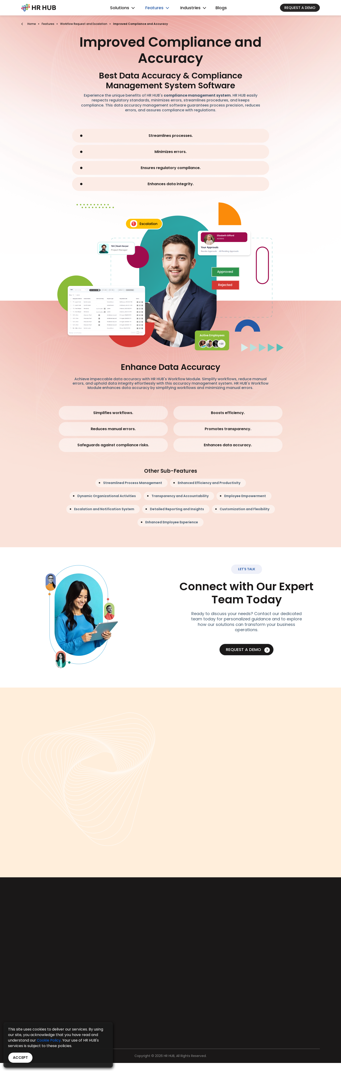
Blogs (221, 8)
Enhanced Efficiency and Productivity (209, 483)
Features (154, 8)
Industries (190, 8)
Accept (20, 1057)
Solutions (119, 8)
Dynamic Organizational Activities (106, 496)
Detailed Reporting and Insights (177, 509)
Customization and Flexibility (244, 509)
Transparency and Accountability (180, 496)
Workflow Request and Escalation (83, 24)
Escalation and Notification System (104, 509)
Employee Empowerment (245, 496)
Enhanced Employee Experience (171, 522)
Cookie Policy (49, 1040)
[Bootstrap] (38, 8)
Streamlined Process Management (132, 483)
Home (31, 24)
